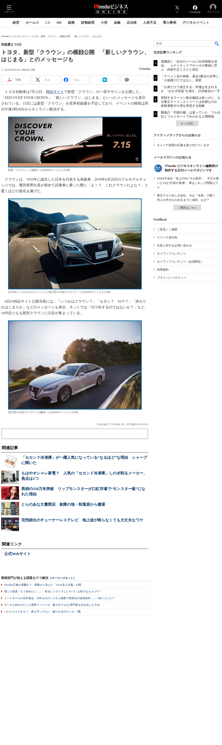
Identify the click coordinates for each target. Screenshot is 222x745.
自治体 (132, 22)
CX (47, 22)
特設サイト (55, 92)
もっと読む (187, 123)
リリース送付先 (167, 237)
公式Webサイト (17, 554)
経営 (16, 22)
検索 (217, 43)
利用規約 (163, 269)
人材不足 (150, 22)
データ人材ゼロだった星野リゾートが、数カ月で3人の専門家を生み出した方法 (52, 604)
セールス (32, 22)
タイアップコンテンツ (171, 253)
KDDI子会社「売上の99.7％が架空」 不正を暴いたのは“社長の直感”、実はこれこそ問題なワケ (188, 183)
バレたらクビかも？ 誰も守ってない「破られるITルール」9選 (42, 611)
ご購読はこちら (187, 207)
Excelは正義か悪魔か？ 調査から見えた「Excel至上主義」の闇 (42, 584)
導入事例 (169, 22)
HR (59, 22)
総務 (71, 22)
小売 (104, 22)
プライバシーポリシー (171, 277)
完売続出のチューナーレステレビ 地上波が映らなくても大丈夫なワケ (82, 520)
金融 (117, 22)
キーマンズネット (62, 578)
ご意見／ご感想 (167, 229)
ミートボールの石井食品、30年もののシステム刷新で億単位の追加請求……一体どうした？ (59, 598)
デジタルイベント (196, 22)
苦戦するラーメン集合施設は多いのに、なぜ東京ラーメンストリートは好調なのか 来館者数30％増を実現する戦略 (190, 101)
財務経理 (87, 22)
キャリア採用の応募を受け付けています (183, 145)
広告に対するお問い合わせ (174, 245)
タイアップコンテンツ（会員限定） (180, 261)
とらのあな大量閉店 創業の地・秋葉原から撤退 (63, 504)
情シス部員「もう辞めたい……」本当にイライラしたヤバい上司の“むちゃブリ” (52, 591)
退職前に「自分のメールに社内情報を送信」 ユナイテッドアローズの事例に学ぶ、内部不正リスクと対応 (189, 65)
